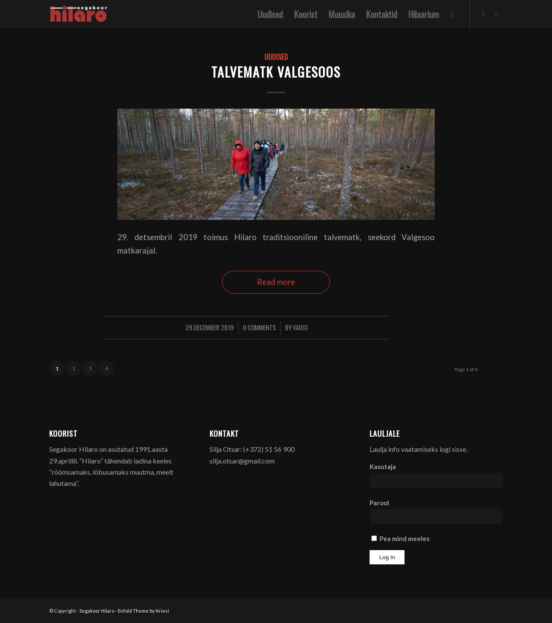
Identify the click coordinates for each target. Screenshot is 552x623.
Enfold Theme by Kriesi (143, 611)
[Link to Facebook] (483, 13)
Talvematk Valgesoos (276, 71)
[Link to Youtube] (496, 13)
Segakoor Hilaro (96, 611)
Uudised (276, 56)
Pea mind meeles (400, 538)
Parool (379, 503)
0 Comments (259, 327)
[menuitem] (270, 14)
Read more (276, 282)
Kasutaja (383, 466)
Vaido (300, 327)
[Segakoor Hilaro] (80, 14)
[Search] (452, 14)
